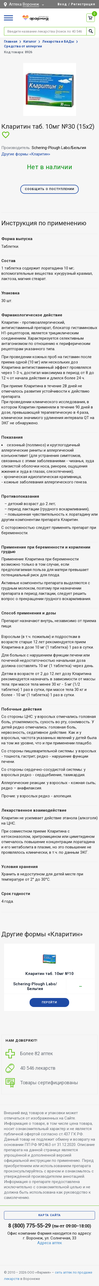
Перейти (49, 1002)
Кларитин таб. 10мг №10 (49, 973)
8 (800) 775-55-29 (29, 1225)
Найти (91, 31)
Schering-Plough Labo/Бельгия (35, 986)
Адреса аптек (49, 1242)
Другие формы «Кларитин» (25, 154)
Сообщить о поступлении (49, 189)
